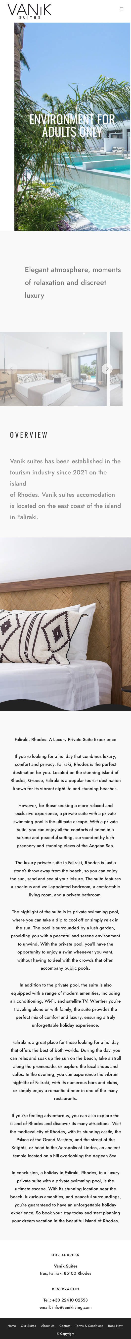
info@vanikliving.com (72, 1307)
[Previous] (6, 368)
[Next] (101, 368)
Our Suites (28, 1325)
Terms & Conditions (89, 1325)
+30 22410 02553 (70, 1300)
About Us (47, 1325)
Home (11, 1325)
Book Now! (116, 1325)
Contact (64, 1325)
